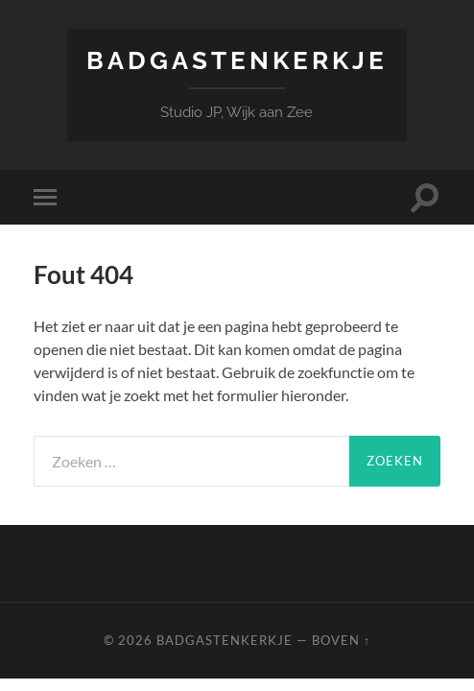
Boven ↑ (341, 640)
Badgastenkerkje (237, 60)
